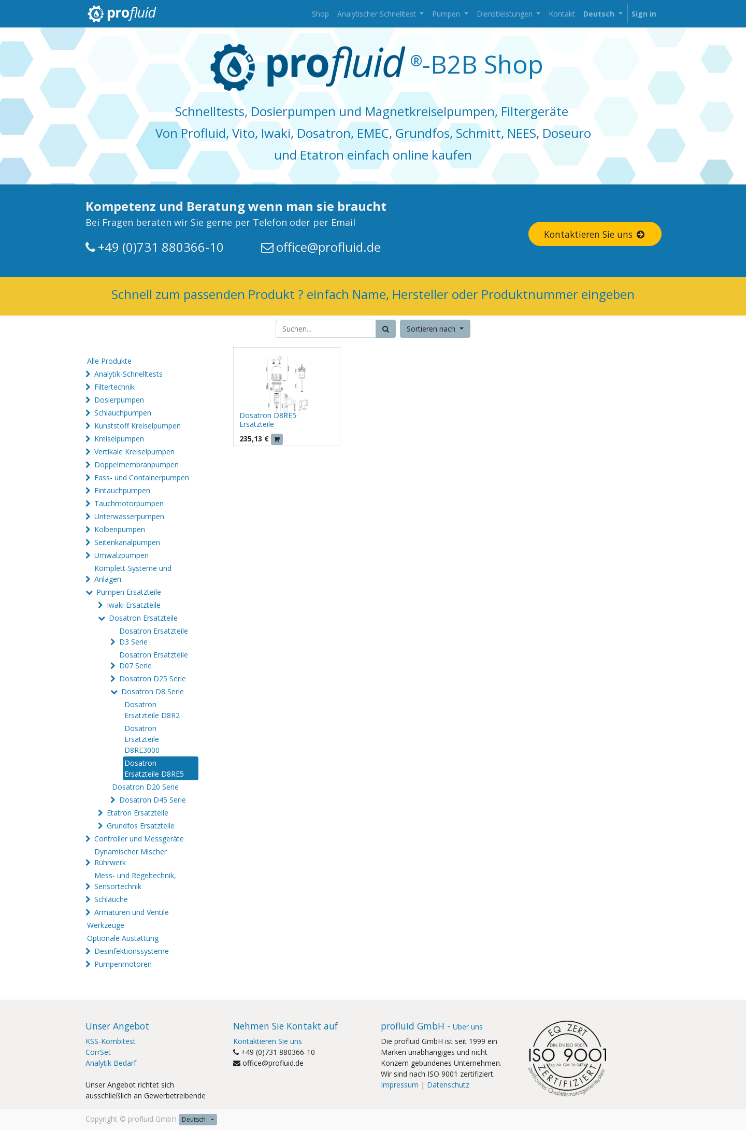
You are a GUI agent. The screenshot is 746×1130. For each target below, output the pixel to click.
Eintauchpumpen (122, 490)
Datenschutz (448, 1085)
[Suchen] (386, 329)
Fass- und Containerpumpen (141, 477)
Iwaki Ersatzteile (134, 605)
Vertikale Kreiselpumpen (134, 451)
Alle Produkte (109, 361)
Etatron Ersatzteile (137, 813)
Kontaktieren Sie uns (595, 234)
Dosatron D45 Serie (152, 800)
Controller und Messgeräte (139, 838)
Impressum (400, 1085)
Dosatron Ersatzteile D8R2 (152, 709)
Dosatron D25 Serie (152, 678)
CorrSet (98, 1052)
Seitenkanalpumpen (127, 542)
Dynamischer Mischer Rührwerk (130, 857)
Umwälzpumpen (121, 555)
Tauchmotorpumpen (129, 503)
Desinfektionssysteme (131, 951)
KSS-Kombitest (110, 1041)
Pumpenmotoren (123, 964)
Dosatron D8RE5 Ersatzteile (267, 419)
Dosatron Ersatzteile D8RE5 (154, 768)
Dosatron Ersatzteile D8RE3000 (142, 739)
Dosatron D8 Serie (152, 691)
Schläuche (111, 899)
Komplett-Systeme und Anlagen (132, 573)
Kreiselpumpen (119, 439)
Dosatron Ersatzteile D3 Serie (153, 636)
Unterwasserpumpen (129, 516)
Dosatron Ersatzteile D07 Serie (153, 660)
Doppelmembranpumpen (136, 464)
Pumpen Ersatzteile (128, 592)
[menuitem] (320, 13)
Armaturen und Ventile (131, 912)
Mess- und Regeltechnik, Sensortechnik (135, 880)
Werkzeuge (105, 925)
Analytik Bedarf (110, 1063)
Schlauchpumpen (122, 413)
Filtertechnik (114, 387)
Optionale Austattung (123, 938)
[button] (435, 329)
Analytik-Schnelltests (128, 374)
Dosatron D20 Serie (145, 787)
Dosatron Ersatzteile (143, 618)
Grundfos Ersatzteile (141, 826)
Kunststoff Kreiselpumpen (137, 426)
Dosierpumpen (119, 400)
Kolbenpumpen (119, 529)
